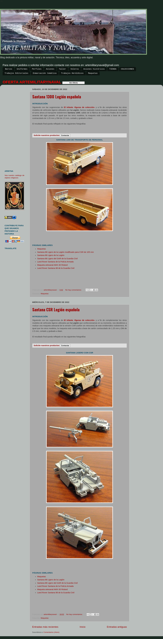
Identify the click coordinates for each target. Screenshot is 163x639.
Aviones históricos (94, 69)
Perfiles (36, 69)
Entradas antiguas (117, 626)
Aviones (50, 69)
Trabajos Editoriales (16, 73)
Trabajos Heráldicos (72, 73)
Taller (62, 69)
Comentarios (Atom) (51, 632)
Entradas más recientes (45, 626)
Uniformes (22, 69)
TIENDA (112, 69)
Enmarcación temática (45, 73)
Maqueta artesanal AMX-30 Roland (52, 265)
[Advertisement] (15, 126)
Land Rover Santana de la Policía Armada (55, 262)
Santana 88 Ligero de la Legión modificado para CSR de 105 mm (65, 252)
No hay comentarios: (73, 290)
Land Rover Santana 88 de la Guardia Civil (55, 268)
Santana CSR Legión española (56, 309)
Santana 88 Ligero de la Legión (50, 255)
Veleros (75, 69)
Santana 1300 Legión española (56, 97)
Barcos (8, 69)
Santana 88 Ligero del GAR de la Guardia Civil (57, 258)
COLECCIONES (127, 69)
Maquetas (93, 73)
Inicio (82, 626)
